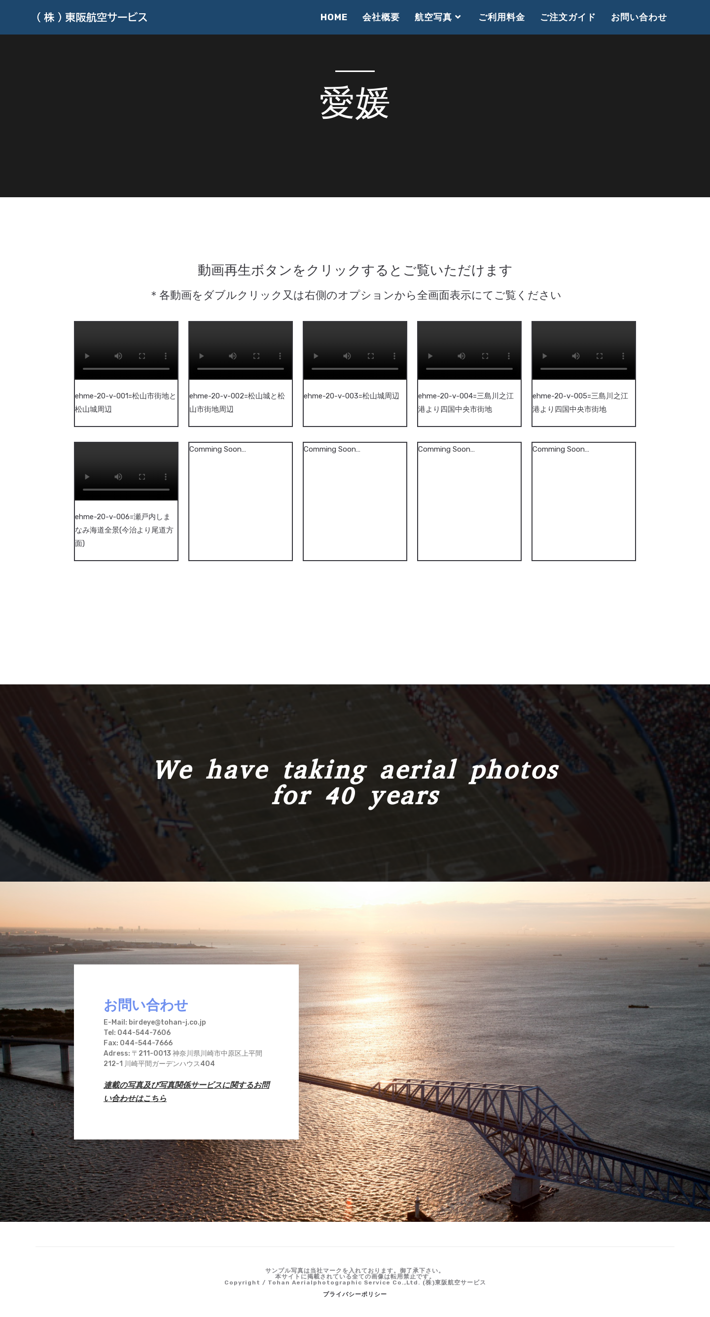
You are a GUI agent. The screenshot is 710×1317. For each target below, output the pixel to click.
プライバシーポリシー (355, 1294)
